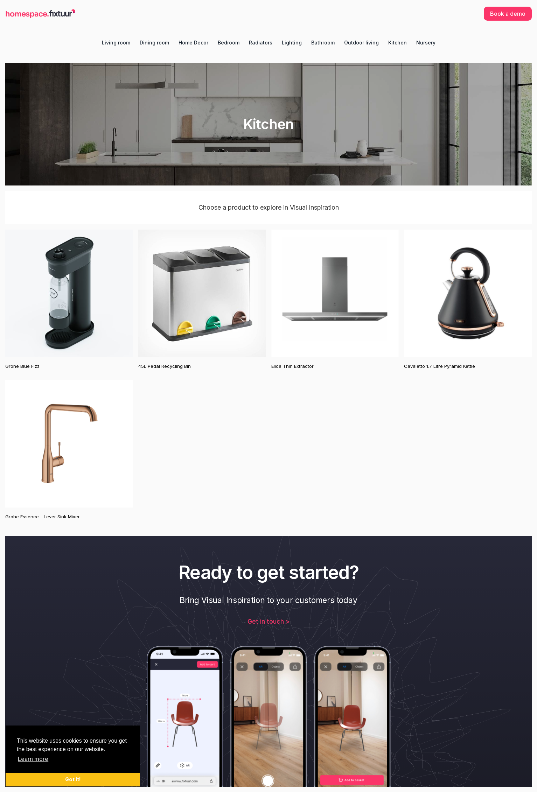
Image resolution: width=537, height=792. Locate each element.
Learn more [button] (33, 758)
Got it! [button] (73, 779)
